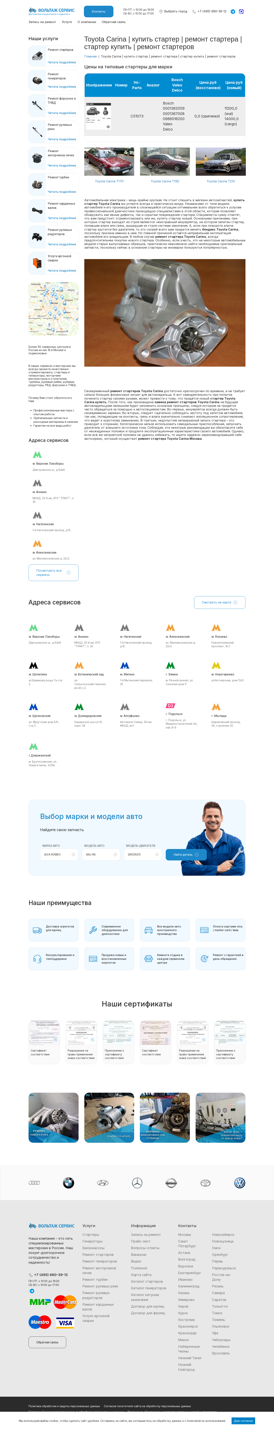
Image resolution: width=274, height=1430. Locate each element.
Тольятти (220, 1306)
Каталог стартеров (147, 1281)
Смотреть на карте (220, 602)
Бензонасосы (93, 1248)
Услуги (67, 22)
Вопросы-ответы (145, 1248)
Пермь (217, 1261)
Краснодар (187, 1333)
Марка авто (51, 845)
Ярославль (221, 1353)
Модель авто (94, 845)
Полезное (139, 1268)
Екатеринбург (189, 1273)
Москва (184, 1235)
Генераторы (92, 1241)
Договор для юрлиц (147, 1306)
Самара (218, 1293)
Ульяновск (220, 1326)
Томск (217, 1313)
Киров (183, 1306)
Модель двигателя (140, 845)
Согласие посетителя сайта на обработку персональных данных (147, 1406)
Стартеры (90, 1235)
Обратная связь (114, 22)
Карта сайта (141, 1275)
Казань (184, 1293)
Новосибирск (223, 1235)
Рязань (218, 1286)
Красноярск (188, 1326)
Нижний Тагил (189, 1358)
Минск (183, 1340)
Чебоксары (221, 1340)
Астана (184, 1253)
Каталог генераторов (148, 1288)
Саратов (219, 1300)
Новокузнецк (223, 1241)
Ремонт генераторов (99, 1261)
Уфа (215, 1333)
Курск (183, 1313)
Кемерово (186, 1300)
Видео (136, 1261)
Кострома (186, 1320)
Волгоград (186, 1259)
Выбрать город (173, 11)
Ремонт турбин (95, 1280)
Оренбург (220, 1255)
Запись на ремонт (42, 22)
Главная (90, 56)
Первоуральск (224, 1268)
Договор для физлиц (148, 1313)
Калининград (188, 1286)
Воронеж (185, 1266)
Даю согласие (243, 1420)
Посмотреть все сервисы (53, 573)
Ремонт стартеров (98, 1255)
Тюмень (218, 1320)
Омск (216, 1248)
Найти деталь (186, 854)
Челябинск (220, 1347)
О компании (87, 22)
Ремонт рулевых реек (100, 1286)
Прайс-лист (141, 1241)
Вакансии (138, 1255)
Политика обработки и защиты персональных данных (64, 1406)
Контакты (99, 11)
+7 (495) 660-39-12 (209, 11)
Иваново (185, 1280)
